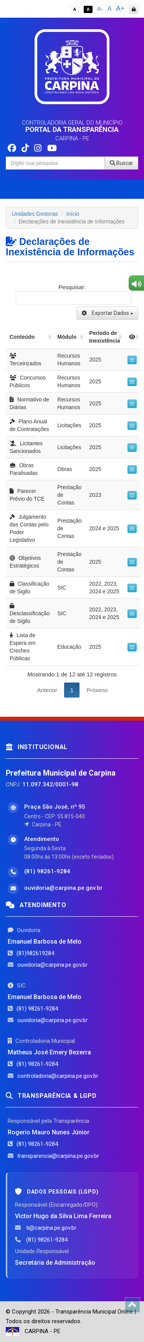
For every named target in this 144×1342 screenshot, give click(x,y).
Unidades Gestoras (35, 214)
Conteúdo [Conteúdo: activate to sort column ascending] (22, 337)
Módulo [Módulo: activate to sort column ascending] (66, 337)
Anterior (47, 690)
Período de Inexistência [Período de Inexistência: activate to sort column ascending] (104, 337)
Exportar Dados (107, 313)
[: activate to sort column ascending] (132, 337)
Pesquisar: (73, 294)
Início (72, 214)
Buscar (121, 163)
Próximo (97, 690)
